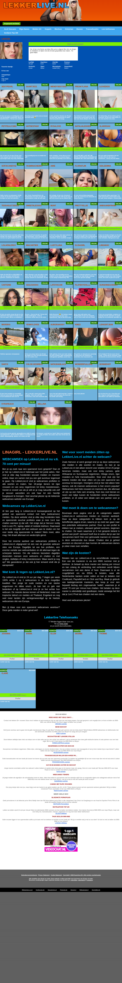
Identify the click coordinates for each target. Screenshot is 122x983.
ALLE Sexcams (10, 29)
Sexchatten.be (96, 890)
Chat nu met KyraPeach (17, 427)
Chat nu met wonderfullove (85, 387)
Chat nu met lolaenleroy (12, 268)
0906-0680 (63, 624)
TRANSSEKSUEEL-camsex (61, 762)
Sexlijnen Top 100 (11, 33)
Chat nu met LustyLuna (61, 268)
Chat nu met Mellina (54, 427)
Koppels (48, 29)
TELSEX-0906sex (61, 813)
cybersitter (74, 880)
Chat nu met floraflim (85, 189)
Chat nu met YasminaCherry (36, 189)
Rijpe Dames (24, 29)
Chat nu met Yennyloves (36, 347)
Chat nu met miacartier (37, 268)
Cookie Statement (56, 875)
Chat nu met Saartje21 (36, 109)
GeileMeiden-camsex (61, 781)
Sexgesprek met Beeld (11, 23)
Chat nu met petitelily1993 (12, 149)
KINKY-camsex (61, 733)
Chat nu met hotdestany (36, 149)
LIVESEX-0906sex (61, 823)
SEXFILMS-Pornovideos (61, 804)
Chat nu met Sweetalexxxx (36, 228)
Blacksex (58, 29)
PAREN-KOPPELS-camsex (61, 743)
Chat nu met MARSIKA (12, 347)
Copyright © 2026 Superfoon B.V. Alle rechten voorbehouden (82, 875)
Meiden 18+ (37, 29)
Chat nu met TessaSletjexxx (12, 228)
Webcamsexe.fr (84, 890)
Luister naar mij (5, 662)
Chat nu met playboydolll (85, 308)
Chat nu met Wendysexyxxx (61, 109)
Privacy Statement (44, 875)
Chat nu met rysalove (61, 149)
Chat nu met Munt (61, 228)
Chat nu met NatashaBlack (61, 387)
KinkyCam (69, 29)
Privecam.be (63, 890)
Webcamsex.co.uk (27, 890)
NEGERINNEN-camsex (60, 752)
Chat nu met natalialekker (85, 149)
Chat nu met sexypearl (12, 109)
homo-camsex (60, 771)
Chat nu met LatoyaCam (61, 308)
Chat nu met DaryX (12, 387)
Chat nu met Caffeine (12, 308)
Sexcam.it (73, 890)
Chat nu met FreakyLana (85, 109)
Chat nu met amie (61, 189)
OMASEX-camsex (61, 724)
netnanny (90, 880)
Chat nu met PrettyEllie (85, 228)
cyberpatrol (81, 880)
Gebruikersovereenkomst (29, 875)
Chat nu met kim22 (85, 347)
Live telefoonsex (108, 29)
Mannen (79, 29)
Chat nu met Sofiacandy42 (12, 189)
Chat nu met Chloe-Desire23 (36, 387)
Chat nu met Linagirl (75, 44)
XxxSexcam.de (40, 890)
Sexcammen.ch (52, 890)
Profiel (12, 659)
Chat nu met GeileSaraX (36, 308)
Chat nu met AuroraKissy (61, 347)
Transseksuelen (92, 29)
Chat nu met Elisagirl (85, 268)
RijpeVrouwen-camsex (61, 790)
